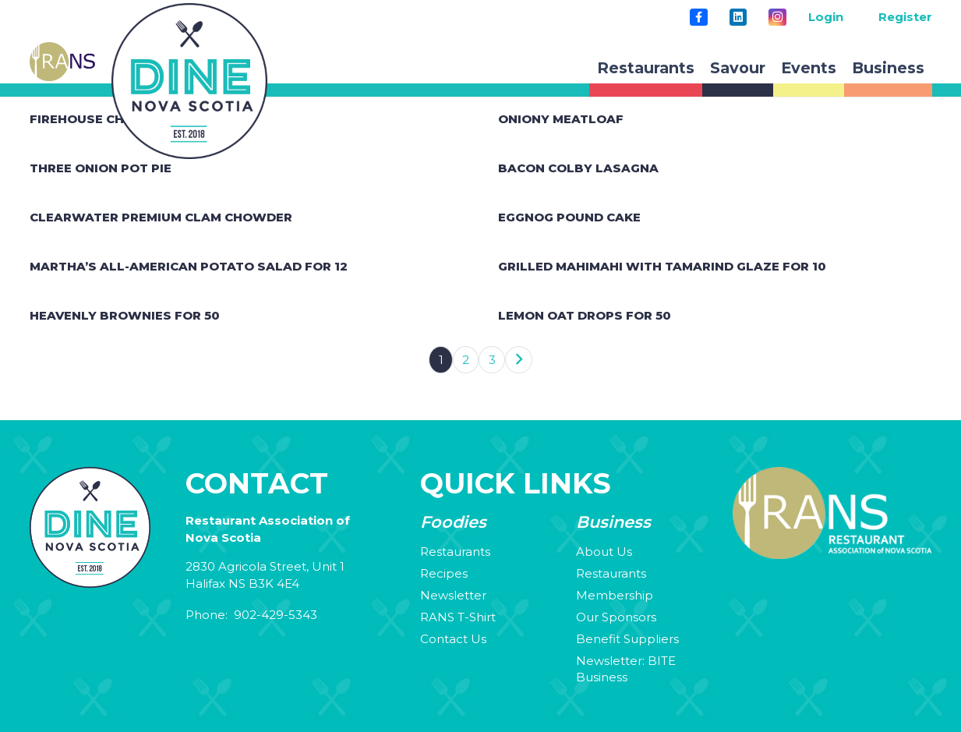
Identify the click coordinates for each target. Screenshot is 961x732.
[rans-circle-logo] (189, 81)
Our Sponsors (616, 617)
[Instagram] (777, 17)
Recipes (444, 573)
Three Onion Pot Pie (100, 168)
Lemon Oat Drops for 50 (584, 315)
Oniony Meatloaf (561, 118)
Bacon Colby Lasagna (578, 168)
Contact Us (453, 638)
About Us (604, 551)
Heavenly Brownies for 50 (125, 315)
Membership (614, 595)
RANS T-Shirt (458, 617)
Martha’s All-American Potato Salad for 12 (189, 266)
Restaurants (455, 551)
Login (825, 16)
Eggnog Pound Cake (569, 217)
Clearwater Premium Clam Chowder (161, 217)
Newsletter (453, 595)
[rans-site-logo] (62, 61)
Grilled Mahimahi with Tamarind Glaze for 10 (662, 266)
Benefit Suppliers (627, 638)
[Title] (698, 17)
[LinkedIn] (738, 17)
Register (905, 16)
